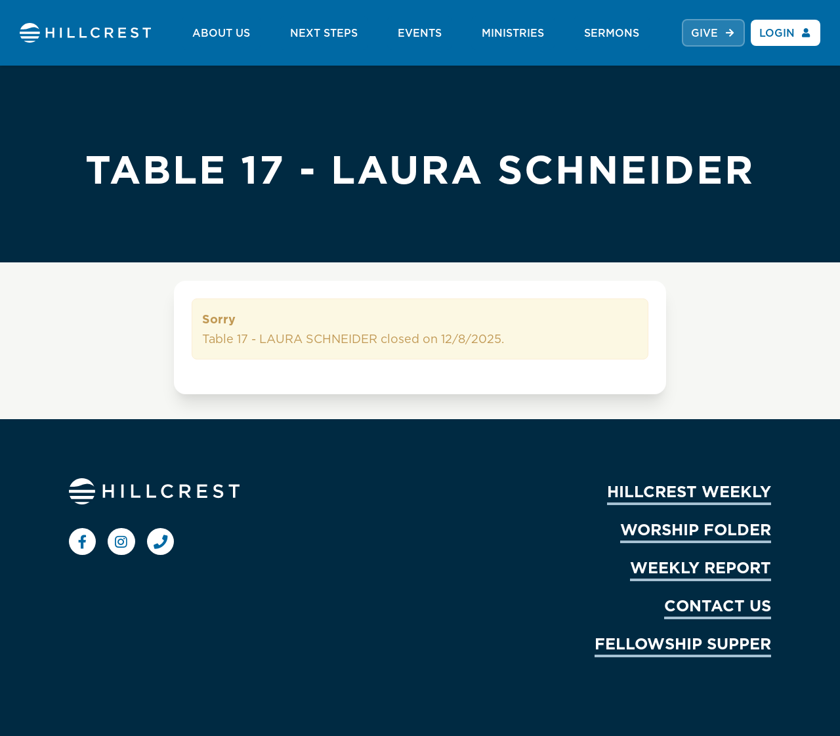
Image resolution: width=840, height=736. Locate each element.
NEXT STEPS (324, 33)
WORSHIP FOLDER (695, 529)
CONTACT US (717, 605)
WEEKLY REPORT (700, 567)
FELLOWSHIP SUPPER (683, 643)
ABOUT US (221, 33)
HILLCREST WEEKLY (689, 491)
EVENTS (420, 33)
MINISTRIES (513, 33)
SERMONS (611, 33)
